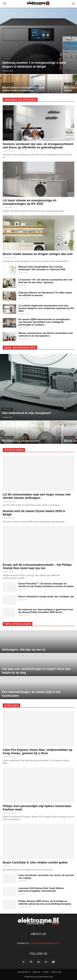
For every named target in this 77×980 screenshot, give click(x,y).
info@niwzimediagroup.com (45, 943)
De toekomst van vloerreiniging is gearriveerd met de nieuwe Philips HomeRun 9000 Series (45, 610)
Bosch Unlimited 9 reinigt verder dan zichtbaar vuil (46, 596)
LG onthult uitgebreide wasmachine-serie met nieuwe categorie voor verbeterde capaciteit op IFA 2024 (46, 308)
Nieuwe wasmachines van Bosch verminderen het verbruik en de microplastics (45, 334)
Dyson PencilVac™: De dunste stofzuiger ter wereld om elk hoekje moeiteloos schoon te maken (46, 585)
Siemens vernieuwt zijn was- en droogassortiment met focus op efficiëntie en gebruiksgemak (38, 145)
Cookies (46, 972)
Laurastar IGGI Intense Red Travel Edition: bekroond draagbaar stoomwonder (41, 889)
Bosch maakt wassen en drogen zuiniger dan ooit (38, 254)
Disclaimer (36, 972)
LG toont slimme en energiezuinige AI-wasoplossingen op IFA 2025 (30, 202)
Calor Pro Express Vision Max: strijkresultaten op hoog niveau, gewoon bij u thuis (37, 751)
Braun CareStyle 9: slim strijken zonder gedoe (35, 862)
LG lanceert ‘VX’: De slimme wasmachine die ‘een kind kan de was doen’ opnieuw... (45, 281)
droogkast (7, 59)
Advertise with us (24, 972)
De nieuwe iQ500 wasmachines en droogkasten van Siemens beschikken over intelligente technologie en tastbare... (44, 322)
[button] (73, 4)
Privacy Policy (56, 972)
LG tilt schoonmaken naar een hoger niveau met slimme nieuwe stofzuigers (37, 496)
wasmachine (7, 437)
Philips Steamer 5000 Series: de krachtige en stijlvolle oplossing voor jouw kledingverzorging (44, 902)
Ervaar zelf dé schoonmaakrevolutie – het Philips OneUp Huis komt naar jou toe (37, 566)
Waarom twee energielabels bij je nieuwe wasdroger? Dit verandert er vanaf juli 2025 (41, 268)
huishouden (7, 84)
